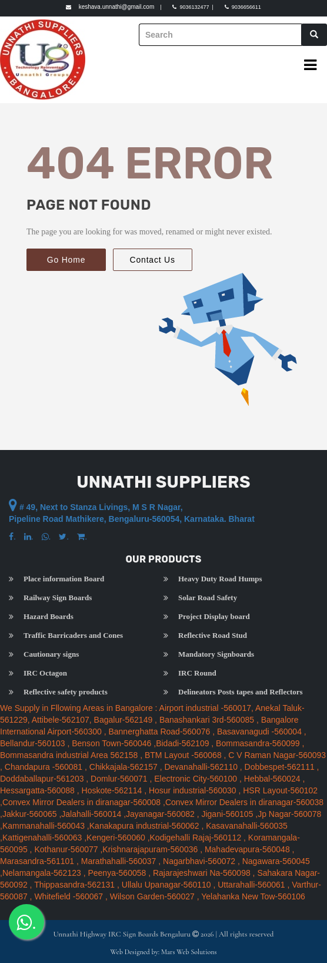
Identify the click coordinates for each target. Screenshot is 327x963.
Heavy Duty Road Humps (220, 579)
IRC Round (197, 673)
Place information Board (64, 579)
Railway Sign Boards (58, 598)
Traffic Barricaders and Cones (73, 635)
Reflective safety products (66, 692)
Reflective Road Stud (212, 635)
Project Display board (214, 617)
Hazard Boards (49, 617)
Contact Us (152, 259)
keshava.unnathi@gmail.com (117, 7)
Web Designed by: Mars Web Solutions (164, 952)
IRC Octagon (45, 673)
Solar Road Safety (207, 598)
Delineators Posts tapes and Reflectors (240, 692)
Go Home (66, 259)
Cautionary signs (51, 654)
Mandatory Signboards (216, 654)
